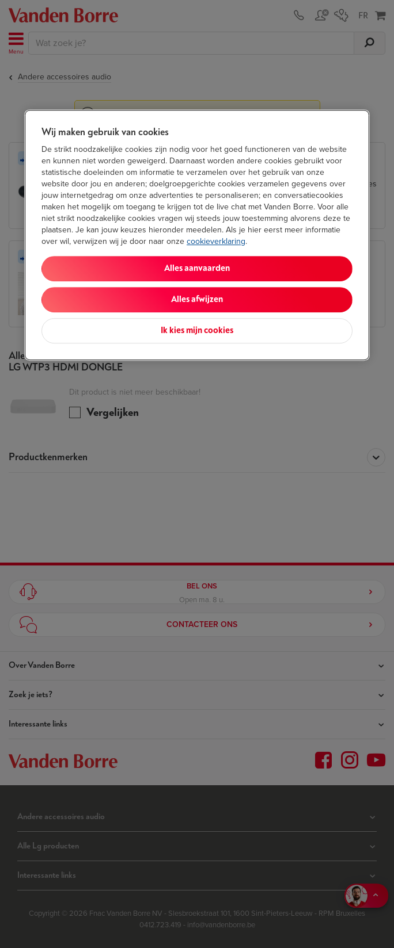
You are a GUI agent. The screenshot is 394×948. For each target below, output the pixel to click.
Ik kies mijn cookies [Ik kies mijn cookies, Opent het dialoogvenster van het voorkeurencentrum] (197, 330)
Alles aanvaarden (197, 268)
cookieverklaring (216, 241)
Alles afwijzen (197, 299)
